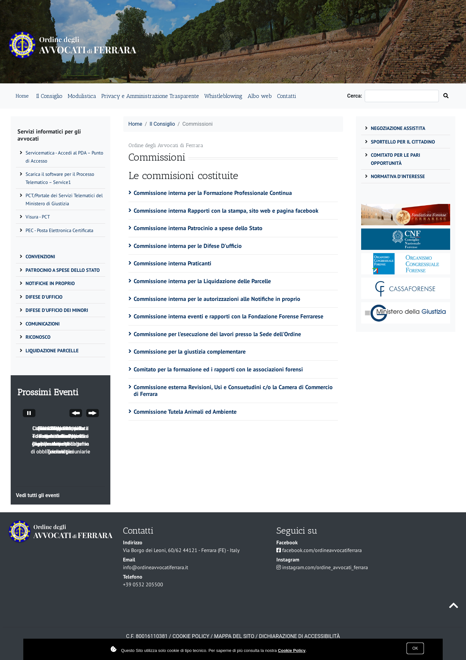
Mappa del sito (234, 636)
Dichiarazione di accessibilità (299, 636)
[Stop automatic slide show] (29, 414)
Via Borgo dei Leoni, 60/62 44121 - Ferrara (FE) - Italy (181, 550)
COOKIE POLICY (190, 636)
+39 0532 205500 (143, 584)
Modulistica (82, 95)
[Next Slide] (92, 414)
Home (22, 96)
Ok (415, 648)
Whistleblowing (223, 95)
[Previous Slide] (76, 414)
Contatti (286, 95)
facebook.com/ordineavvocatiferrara (322, 550)
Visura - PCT (38, 217)
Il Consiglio (49, 95)
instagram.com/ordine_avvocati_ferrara (325, 567)
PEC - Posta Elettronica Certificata (59, 230)
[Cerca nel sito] (445, 96)
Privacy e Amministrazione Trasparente (150, 95)
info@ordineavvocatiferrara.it (155, 567)
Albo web (260, 95)
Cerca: (356, 96)
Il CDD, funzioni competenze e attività (60, 432)
